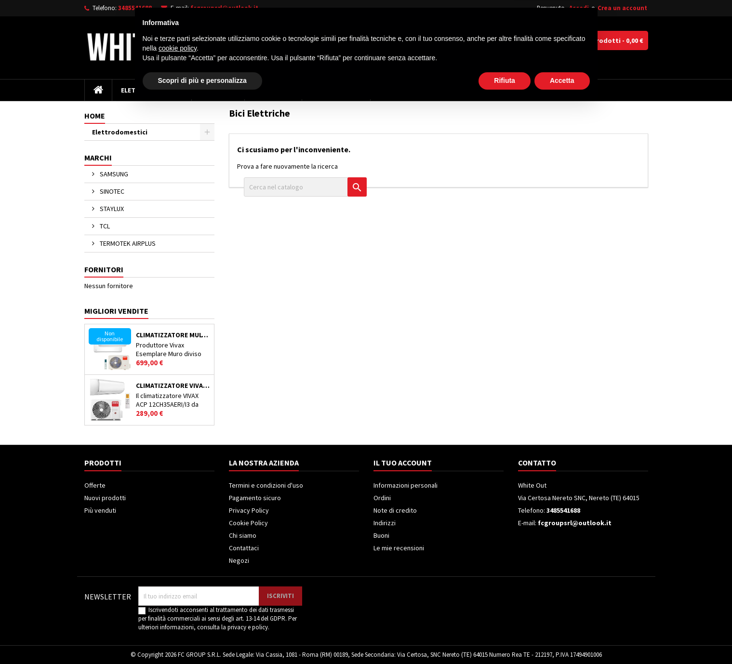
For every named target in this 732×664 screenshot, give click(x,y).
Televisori (218, 90)
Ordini (382, 497)
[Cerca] (399, 40)
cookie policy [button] (178, 605)
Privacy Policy (249, 510)
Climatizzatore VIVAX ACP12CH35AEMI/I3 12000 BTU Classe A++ (173, 385)
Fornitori (103, 269)
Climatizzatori (336, 90)
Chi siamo (242, 535)
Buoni (381, 535)
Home (94, 115)
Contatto (537, 462)
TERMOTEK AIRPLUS (127, 243)
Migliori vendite (116, 311)
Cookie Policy (248, 522)
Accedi (579, 8)
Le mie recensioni (398, 548)
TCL (104, 226)
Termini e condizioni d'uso (266, 485)
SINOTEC (111, 191)
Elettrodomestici (152, 90)
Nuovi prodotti (105, 497)
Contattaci (244, 548)
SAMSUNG (113, 174)
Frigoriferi (273, 90)
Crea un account (622, 8)
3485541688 (135, 8)
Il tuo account (402, 462)
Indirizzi (384, 522)
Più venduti (100, 510)
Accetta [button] (562, 637)
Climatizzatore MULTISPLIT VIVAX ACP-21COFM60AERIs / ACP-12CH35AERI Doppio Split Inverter (173, 335)
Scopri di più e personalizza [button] (202, 637)
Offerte (95, 485)
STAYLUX (111, 208)
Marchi (98, 157)
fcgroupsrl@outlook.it (224, 8)
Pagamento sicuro (255, 497)
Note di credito (395, 510)
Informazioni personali (405, 485)
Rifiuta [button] (504, 637)
